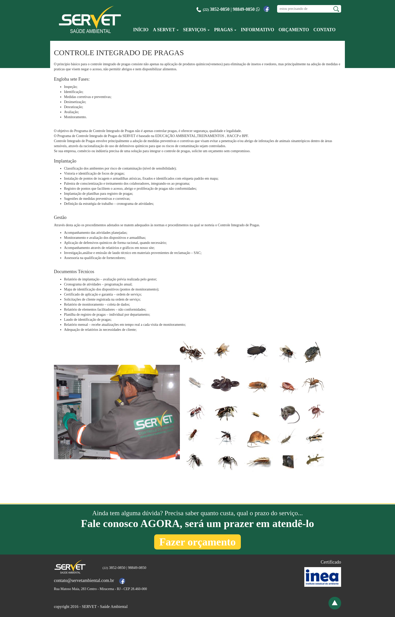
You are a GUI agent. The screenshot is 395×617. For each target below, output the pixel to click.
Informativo (257, 29)
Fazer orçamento (197, 542)
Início (140, 29)
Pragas (225, 29)
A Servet (166, 29)
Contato (324, 29)
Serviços (196, 29)
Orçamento (294, 29)
